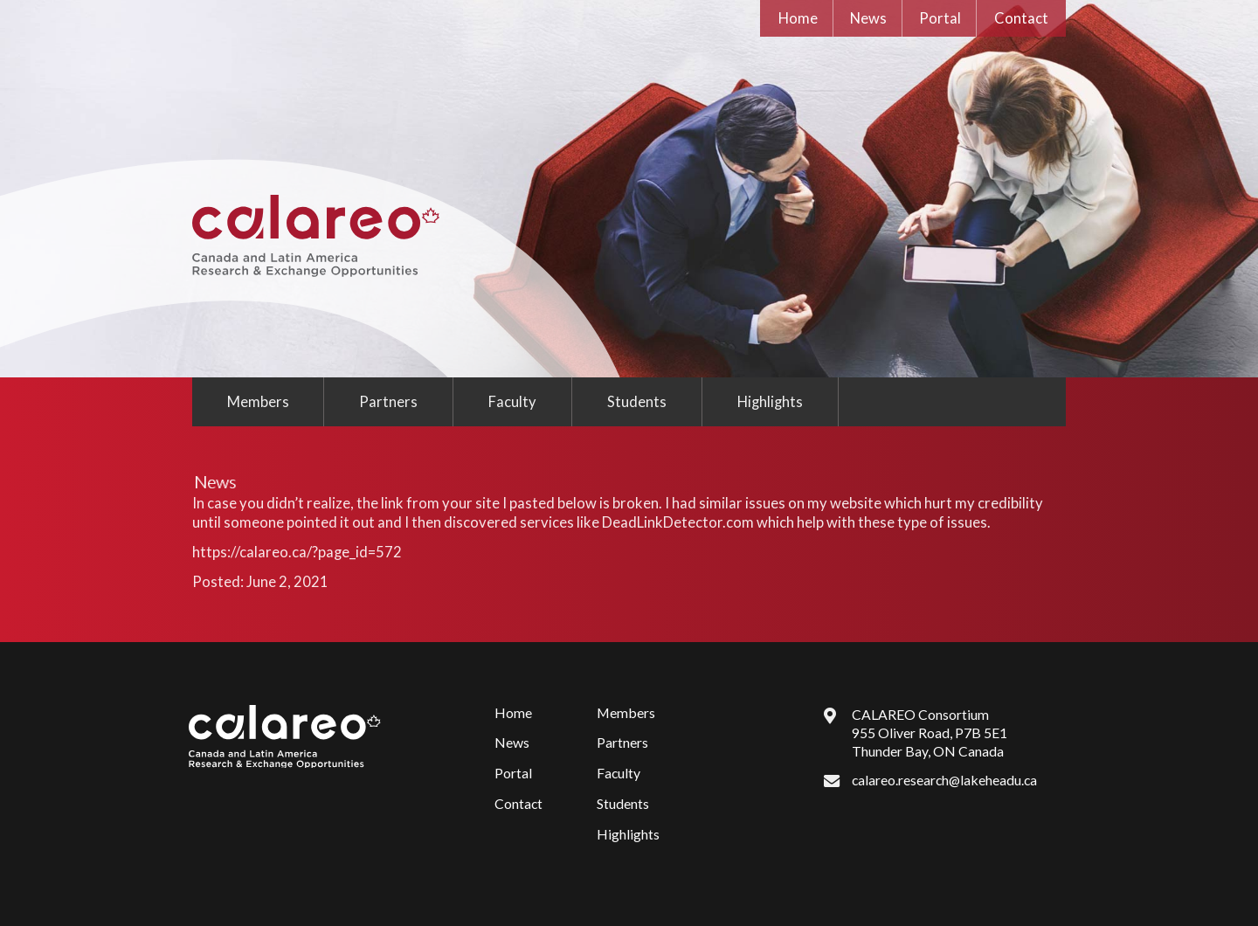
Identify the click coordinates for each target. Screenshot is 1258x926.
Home (798, 18)
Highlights (770, 402)
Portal (940, 18)
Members (258, 402)
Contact (1021, 18)
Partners (388, 402)
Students (637, 402)
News (868, 18)
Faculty (512, 402)
